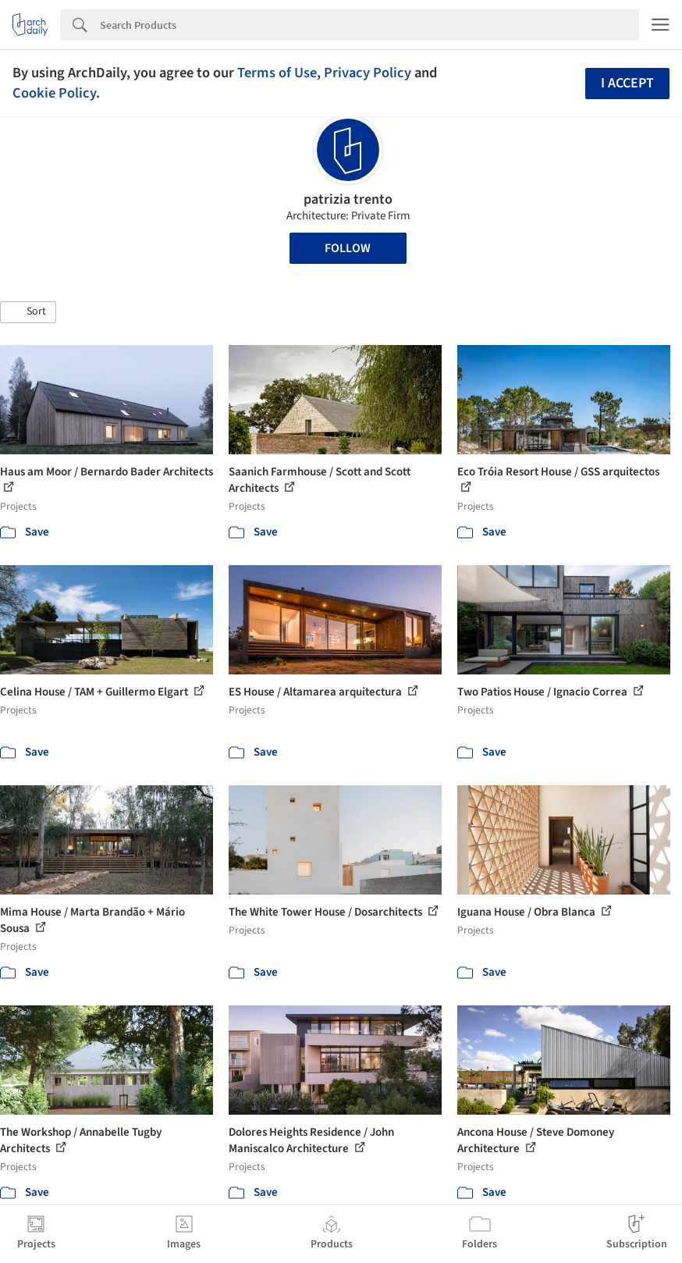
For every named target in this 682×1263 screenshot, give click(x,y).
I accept (627, 83)
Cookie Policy (54, 93)
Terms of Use (277, 72)
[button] (28, 312)
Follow (348, 248)
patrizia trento (348, 199)
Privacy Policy (367, 72)
